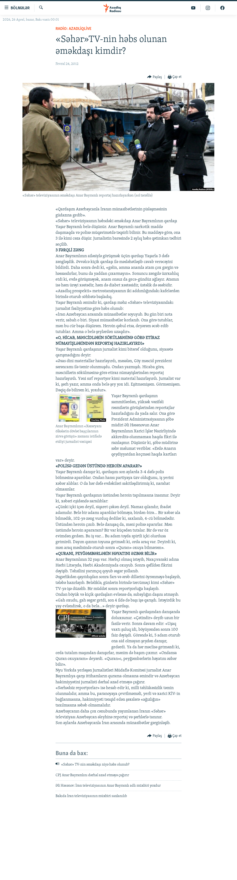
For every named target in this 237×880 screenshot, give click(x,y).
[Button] (154, 77)
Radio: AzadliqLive (73, 29)
